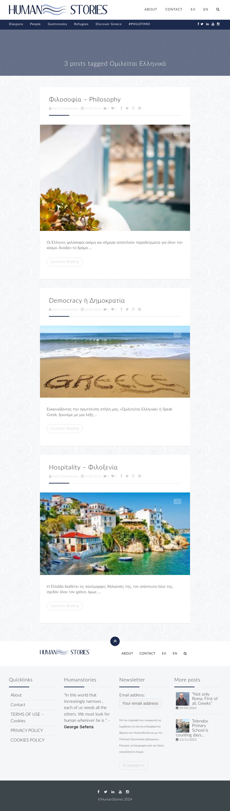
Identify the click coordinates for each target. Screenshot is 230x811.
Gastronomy (57, 24)
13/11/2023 (188, 739)
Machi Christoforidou (64, 108)
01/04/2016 (91, 476)
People (35, 24)
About (16, 695)
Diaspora (16, 24)
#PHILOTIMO (139, 24)
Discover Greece (109, 24)
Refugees (81, 24)
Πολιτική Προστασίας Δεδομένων (139, 739)
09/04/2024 (188, 708)
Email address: (140, 700)
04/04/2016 (91, 309)
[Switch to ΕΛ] (193, 10)
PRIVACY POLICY (27, 731)
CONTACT (174, 9)
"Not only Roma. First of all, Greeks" (205, 699)
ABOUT (150, 9)
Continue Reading (64, 262)
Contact (18, 705)
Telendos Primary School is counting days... (192, 728)
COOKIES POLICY (27, 740)
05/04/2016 (91, 108)
